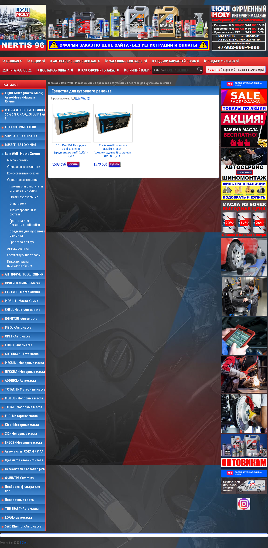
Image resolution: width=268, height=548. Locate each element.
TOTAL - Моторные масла (23, 407)
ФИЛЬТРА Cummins (19, 478)
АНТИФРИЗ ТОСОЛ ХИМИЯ (24, 274)
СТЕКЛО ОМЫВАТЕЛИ (20, 127)
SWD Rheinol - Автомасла (23, 526)
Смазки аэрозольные (24, 197)
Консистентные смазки (23, 173)
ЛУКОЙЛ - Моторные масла (25, 372)
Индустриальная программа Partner (20, 263)
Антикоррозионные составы (23, 212)
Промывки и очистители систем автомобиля (26, 188)
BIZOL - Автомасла (18, 327)
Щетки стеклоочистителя (24, 460)
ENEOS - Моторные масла (23, 442)
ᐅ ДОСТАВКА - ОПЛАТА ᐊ (54, 70)
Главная (53, 83)
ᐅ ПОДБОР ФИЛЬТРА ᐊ (221, 61)
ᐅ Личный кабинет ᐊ (141, 70)
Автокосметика (18, 248)
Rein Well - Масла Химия (22, 154)
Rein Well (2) (82, 98)
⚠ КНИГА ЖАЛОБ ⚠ (16, 70)
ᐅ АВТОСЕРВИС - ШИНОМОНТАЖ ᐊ (75, 61)
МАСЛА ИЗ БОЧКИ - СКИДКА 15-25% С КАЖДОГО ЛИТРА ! (25, 114)
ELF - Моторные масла (21, 416)
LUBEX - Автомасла (18, 345)
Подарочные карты (19, 500)
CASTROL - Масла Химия (22, 292)
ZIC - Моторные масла (21, 434)
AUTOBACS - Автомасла (22, 354)
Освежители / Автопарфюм (25, 469)
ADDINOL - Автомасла (20, 380)
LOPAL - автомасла (18, 517)
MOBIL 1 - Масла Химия (21, 301)
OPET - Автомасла (18, 336)
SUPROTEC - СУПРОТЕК (21, 136)
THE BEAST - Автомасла (22, 509)
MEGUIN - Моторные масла (24, 363)
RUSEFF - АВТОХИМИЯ (20, 145)
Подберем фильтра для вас (22, 489)
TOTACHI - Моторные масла (25, 389)
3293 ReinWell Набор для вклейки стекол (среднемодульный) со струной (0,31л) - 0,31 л (112, 150)
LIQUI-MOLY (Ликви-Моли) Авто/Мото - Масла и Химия (24, 97)
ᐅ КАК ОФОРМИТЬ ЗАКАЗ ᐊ (98, 70)
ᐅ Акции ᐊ (36, 61)
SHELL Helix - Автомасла (22, 310)
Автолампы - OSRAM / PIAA (24, 451)
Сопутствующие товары (24, 255)
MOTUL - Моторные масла (24, 398)
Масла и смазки (17, 160)
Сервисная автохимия (22, 180)
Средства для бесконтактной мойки (25, 223)
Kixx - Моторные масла (22, 425)
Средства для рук (22, 242)
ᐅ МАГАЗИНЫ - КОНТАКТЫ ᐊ (126, 61)
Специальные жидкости (23, 167)
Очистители (18, 203)
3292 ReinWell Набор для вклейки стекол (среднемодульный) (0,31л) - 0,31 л (71, 150)
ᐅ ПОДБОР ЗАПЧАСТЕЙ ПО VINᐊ (175, 61)
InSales (23, 543)
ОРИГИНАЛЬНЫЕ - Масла (23, 283)
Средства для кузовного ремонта (27, 233)
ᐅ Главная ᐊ (12, 61)
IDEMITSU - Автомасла (21, 319)
